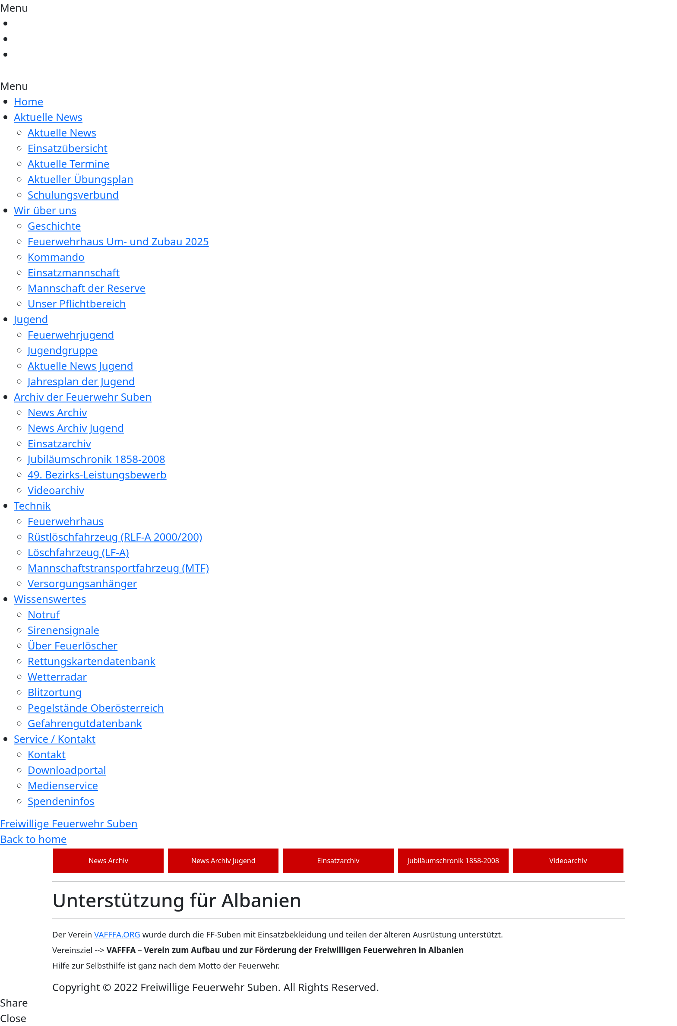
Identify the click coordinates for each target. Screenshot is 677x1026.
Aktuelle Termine (68, 163)
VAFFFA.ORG (117, 934)
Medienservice (63, 785)
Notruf (44, 614)
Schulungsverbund (73, 194)
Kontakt (47, 754)
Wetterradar (57, 676)
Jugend (31, 319)
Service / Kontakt (54, 739)
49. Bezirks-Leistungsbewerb (97, 474)
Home (28, 101)
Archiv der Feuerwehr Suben (83, 397)
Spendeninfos (61, 801)
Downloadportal (67, 770)
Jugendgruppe (63, 350)
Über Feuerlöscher (72, 645)
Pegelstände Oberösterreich (96, 707)
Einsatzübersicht (68, 148)
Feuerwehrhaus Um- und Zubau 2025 (118, 241)
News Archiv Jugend (76, 428)
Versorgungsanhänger (82, 583)
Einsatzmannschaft (74, 272)
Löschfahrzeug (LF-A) (78, 552)
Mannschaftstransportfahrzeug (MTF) (118, 567)
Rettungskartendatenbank (91, 661)
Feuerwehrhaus (66, 521)
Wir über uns (45, 210)
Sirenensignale (63, 630)
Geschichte (54, 225)
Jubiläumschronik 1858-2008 (96, 459)
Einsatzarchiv (59, 443)
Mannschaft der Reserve (87, 288)
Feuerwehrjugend (71, 334)
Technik (32, 505)
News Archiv (57, 412)
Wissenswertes (50, 599)
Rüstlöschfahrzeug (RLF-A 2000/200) (115, 536)
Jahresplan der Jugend (81, 381)
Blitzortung (55, 692)
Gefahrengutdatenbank (85, 723)
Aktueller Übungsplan (80, 179)
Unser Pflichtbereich (77, 303)
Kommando (56, 257)
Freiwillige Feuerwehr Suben (69, 823)
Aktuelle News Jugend (80, 365)
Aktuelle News (48, 117)
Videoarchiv (56, 490)
